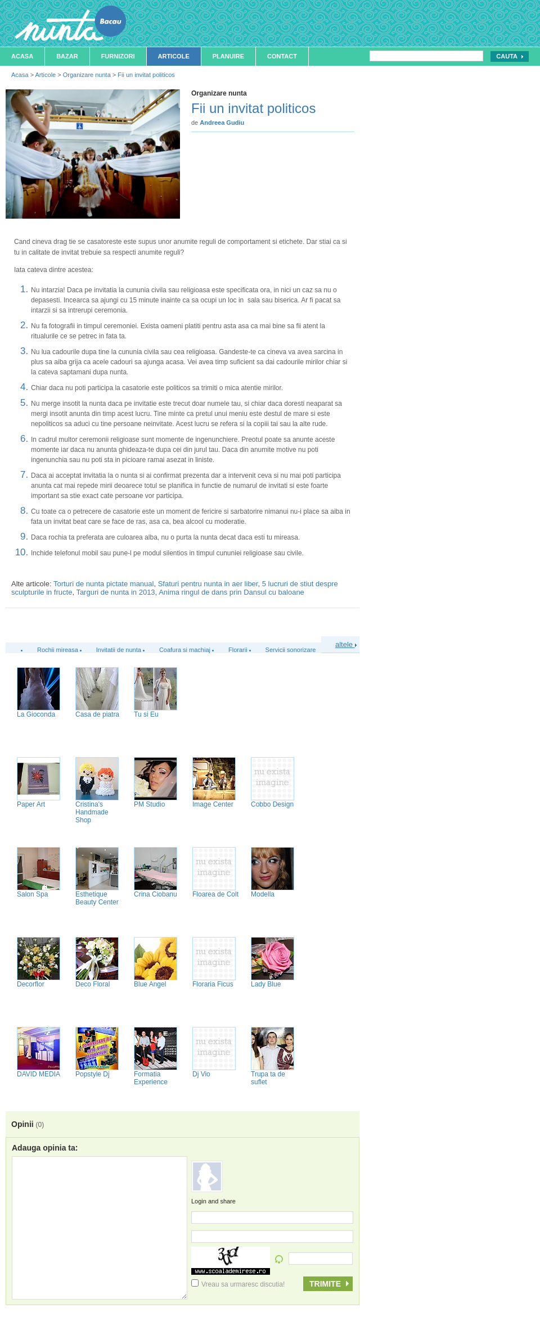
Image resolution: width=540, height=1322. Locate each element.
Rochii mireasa (57, 649)
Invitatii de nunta (118, 649)
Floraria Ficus (212, 984)
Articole (174, 56)
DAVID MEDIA (38, 1074)
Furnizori (118, 56)
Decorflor (30, 984)
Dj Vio (201, 1074)
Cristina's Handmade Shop (92, 812)
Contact (282, 56)
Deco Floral (92, 984)
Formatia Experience (151, 1078)
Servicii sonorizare (291, 649)
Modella (262, 894)
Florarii (238, 649)
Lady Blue (266, 984)
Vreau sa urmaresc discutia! (238, 1284)
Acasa (22, 56)
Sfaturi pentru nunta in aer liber (208, 583)
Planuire (228, 56)
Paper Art (31, 804)
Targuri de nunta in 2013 (115, 592)
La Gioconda (36, 714)
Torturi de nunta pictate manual (103, 583)
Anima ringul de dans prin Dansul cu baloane (231, 592)
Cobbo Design (272, 804)
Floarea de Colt (215, 894)
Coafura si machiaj (184, 649)
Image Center (212, 804)
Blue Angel (150, 984)
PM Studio (149, 804)
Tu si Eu (146, 714)
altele (346, 644)
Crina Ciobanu (155, 894)
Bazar (67, 56)
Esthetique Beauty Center (97, 898)
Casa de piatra (97, 714)
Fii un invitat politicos (146, 74)
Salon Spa (32, 894)
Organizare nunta (87, 74)
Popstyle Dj (92, 1074)
